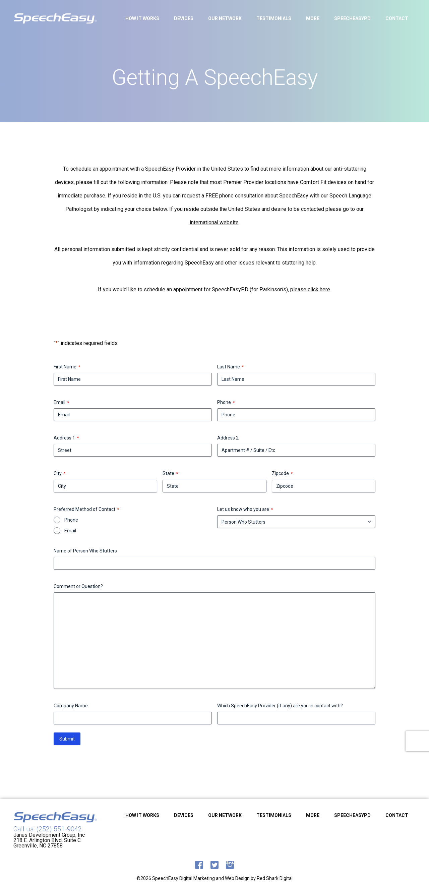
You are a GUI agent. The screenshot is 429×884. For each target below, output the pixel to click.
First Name (67, 367)
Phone (226, 403)
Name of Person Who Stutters (85, 550)
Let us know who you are (245, 510)
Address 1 (66, 438)
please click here (310, 289)
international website (214, 222)
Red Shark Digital (275, 878)
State (170, 474)
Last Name (230, 367)
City (59, 474)
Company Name (71, 705)
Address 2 (228, 437)
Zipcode (282, 474)
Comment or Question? (78, 586)
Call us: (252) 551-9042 (47, 829)
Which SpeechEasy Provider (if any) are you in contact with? (280, 705)
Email (61, 403)
